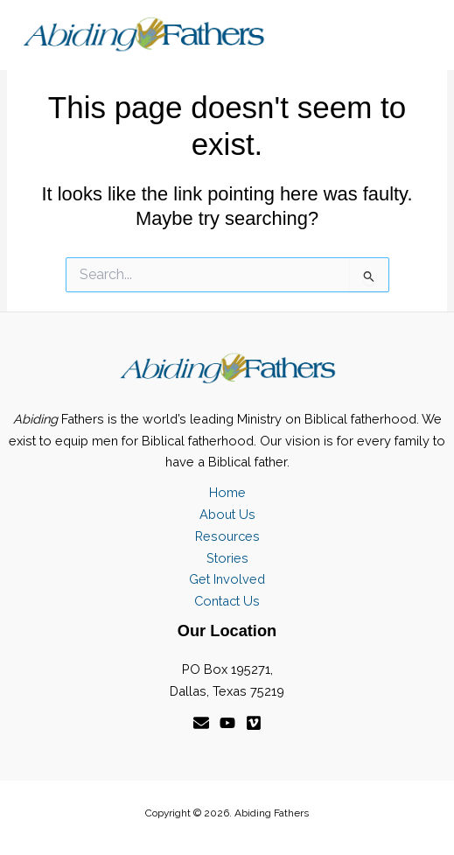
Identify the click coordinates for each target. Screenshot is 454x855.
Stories (227, 557)
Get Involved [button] (227, 578)
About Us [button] (227, 514)
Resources (227, 536)
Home (227, 492)
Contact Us (227, 600)
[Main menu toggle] (414, 35)
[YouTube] (227, 723)
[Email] (201, 723)
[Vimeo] (254, 723)
